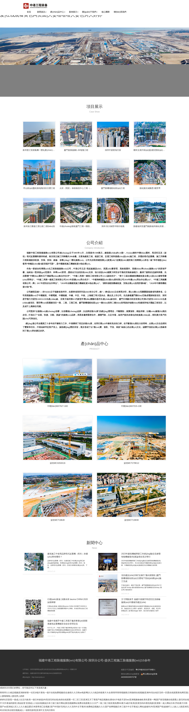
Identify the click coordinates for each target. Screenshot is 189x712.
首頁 (29, 12)
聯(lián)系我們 (120, 12)
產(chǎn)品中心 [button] (57, 12)
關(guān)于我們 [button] (89, 12)
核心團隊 (106, 12)
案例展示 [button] (73, 12)
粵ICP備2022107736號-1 (145, 670)
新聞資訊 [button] (41, 12)
